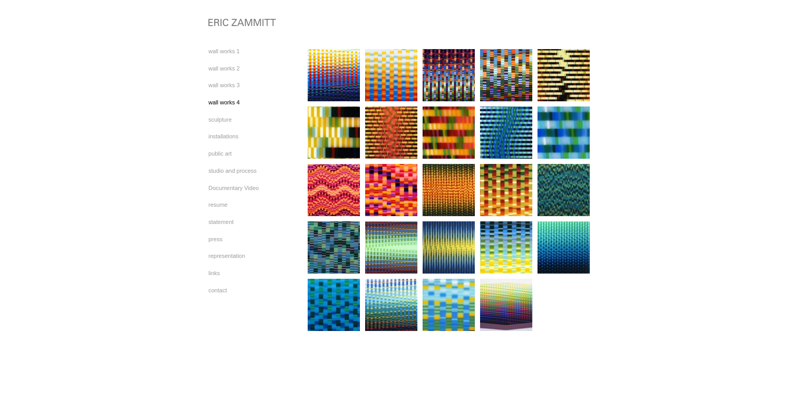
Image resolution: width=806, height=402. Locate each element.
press (215, 239)
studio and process (232, 171)
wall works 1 (224, 51)
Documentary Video (233, 188)
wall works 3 (224, 85)
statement (220, 222)
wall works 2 (224, 68)
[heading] (234, 23)
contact (217, 290)
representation (226, 256)
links (214, 273)
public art (220, 153)
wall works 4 (224, 102)
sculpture (220, 119)
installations (223, 136)
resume (218, 205)
